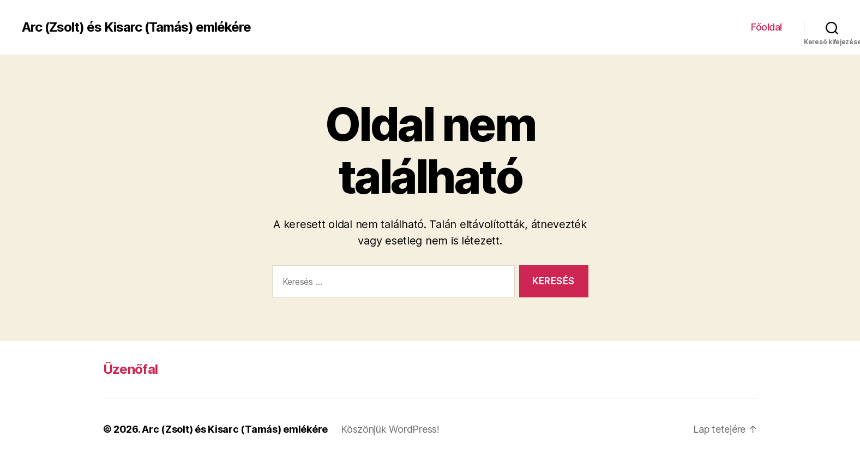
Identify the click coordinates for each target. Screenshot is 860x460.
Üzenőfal (130, 369)
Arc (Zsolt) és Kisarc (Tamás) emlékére (136, 27)
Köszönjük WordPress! (390, 429)
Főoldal (766, 27)
